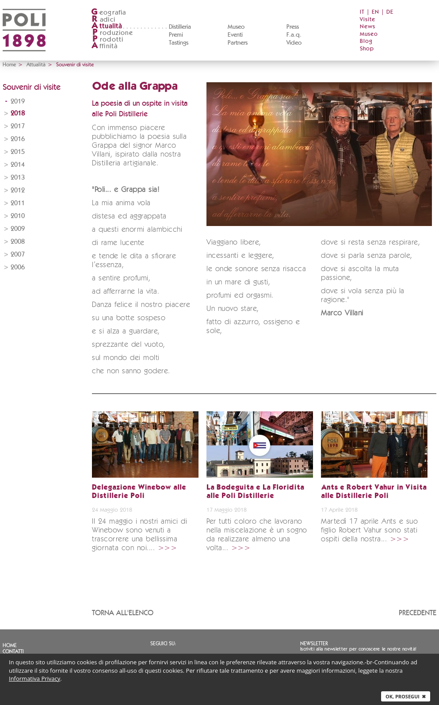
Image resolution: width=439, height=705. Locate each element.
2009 (18, 229)
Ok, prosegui (406, 696)
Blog (366, 41)
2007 (18, 254)
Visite (367, 20)
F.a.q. (294, 35)
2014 (18, 164)
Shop (367, 49)
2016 (18, 139)
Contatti (13, 651)
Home (9, 64)
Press (292, 27)
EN (375, 12)
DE (389, 12)
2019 (18, 101)
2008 (18, 241)
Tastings (178, 43)
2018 (18, 113)
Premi (176, 35)
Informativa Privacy (34, 678)
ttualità (106, 26)
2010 (18, 216)
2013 (18, 177)
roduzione (112, 33)
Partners (238, 43)
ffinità (104, 46)
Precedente (417, 613)
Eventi (235, 35)
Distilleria (180, 27)
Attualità (36, 64)
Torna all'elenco (122, 613)
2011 (18, 203)
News (367, 27)
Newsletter (314, 643)
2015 (18, 152)
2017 (18, 126)
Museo (236, 27)
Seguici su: (163, 643)
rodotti (107, 39)
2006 (18, 267)
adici (103, 19)
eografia (108, 12)
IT (362, 12)
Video (294, 43)
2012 (18, 190)
